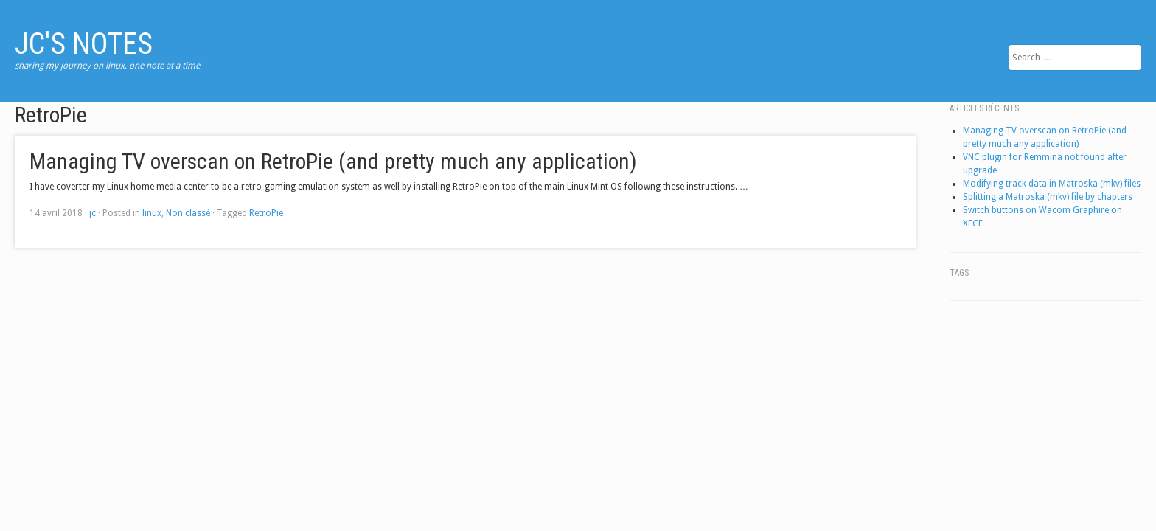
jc (92, 213)
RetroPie (266, 213)
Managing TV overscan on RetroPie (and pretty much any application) (333, 161)
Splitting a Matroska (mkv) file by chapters (1047, 197)
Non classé (188, 213)
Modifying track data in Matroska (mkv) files (1052, 183)
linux (151, 213)
